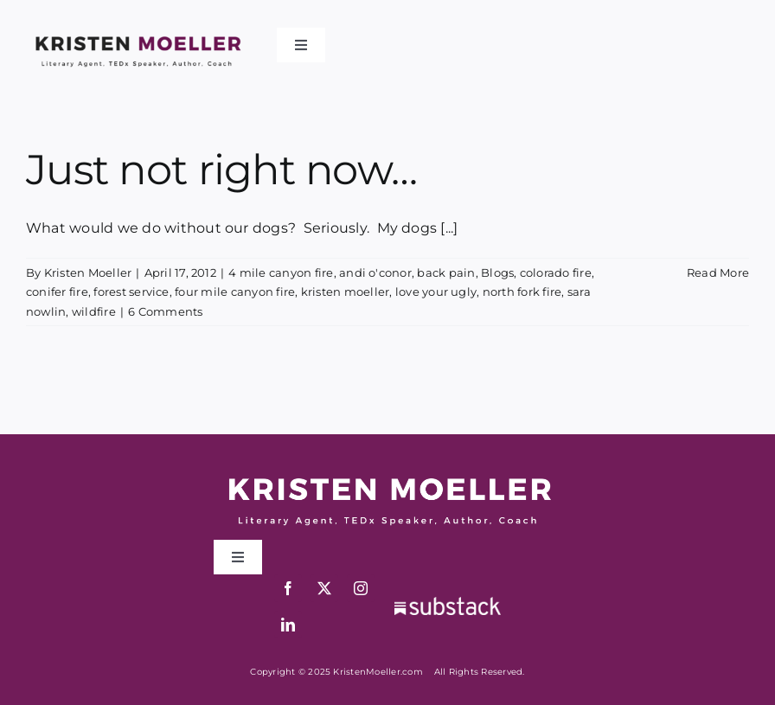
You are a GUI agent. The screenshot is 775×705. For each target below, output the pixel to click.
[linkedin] (288, 624)
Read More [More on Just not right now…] (718, 272)
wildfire (94, 311)
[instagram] (361, 588)
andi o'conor (375, 272)
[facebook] (288, 588)
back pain (446, 272)
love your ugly (436, 291)
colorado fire (556, 272)
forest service (131, 291)
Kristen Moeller (88, 272)
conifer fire (57, 291)
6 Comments (165, 311)
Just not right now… (221, 169)
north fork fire (522, 291)
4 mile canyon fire (280, 272)
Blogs (497, 272)
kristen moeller (345, 291)
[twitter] (324, 588)
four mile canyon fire (235, 291)
